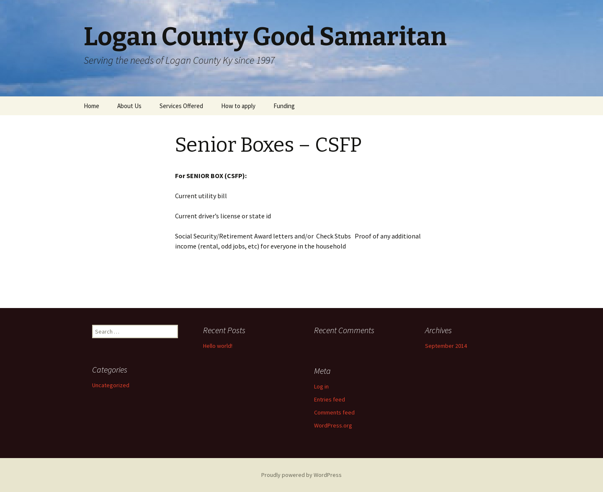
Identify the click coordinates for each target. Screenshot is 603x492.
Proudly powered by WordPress (301, 475)
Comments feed (334, 412)
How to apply (238, 106)
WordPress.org (333, 425)
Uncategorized (110, 385)
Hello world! (217, 346)
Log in (321, 386)
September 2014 (446, 346)
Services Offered (181, 106)
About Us (129, 106)
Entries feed (329, 399)
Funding (284, 106)
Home (91, 106)
